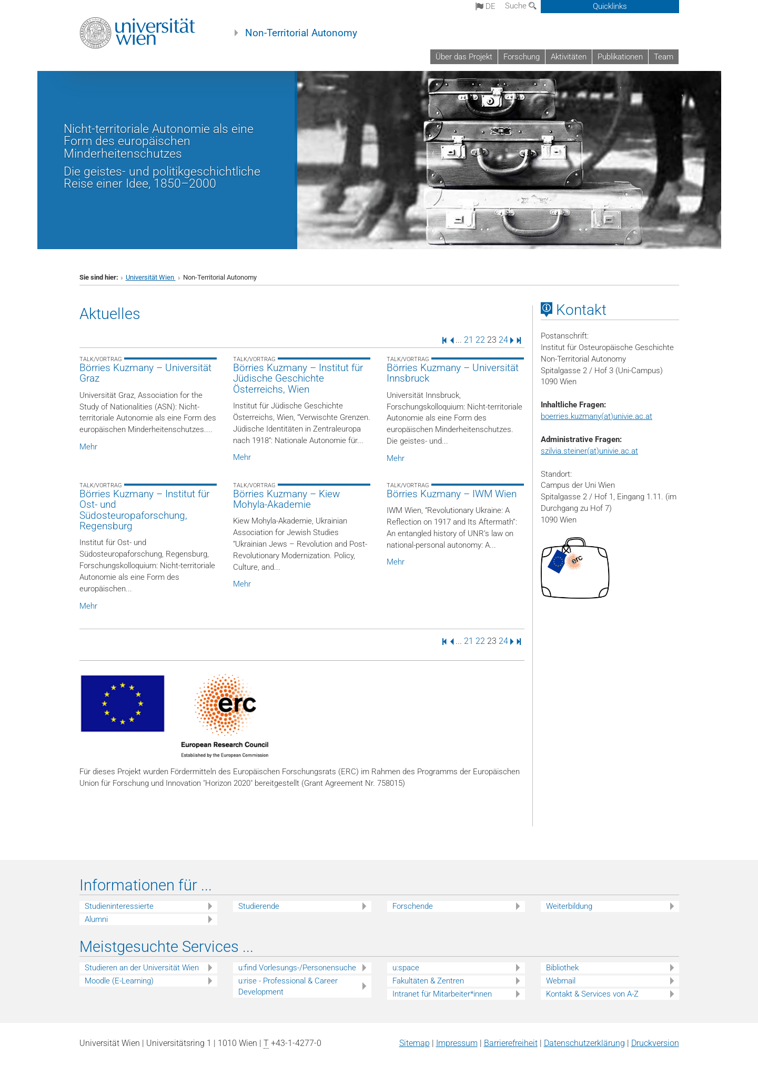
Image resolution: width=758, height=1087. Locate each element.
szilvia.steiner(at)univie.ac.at (589, 451)
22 (480, 340)
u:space (405, 967)
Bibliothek (562, 967)
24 (503, 340)
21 (468, 340)
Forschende (412, 906)
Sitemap (414, 1043)
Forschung (521, 56)
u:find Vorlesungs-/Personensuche (297, 967)
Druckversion (655, 1043)
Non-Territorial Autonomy (301, 33)
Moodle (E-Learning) (119, 981)
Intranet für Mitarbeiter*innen (442, 994)
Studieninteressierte (119, 906)
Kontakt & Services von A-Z (592, 994)
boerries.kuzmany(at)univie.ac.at (596, 416)
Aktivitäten (569, 56)
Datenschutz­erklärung (584, 1043)
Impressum (457, 1043)
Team (663, 56)
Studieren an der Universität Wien (142, 967)
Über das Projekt (464, 56)
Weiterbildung (569, 906)
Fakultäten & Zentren (428, 981)
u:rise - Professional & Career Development (288, 986)
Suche (521, 6)
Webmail (560, 981)
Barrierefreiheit (511, 1043)
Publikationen (620, 56)
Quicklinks (610, 6)
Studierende (258, 906)
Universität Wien (151, 277)
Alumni (96, 919)
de (486, 6)
